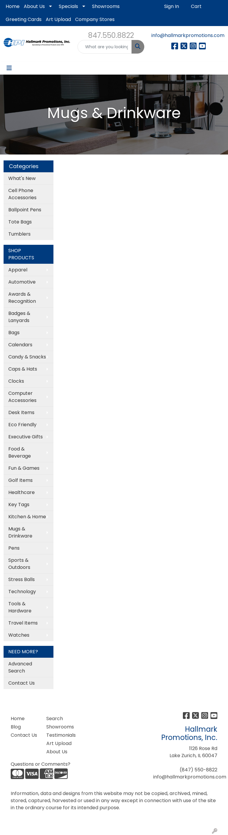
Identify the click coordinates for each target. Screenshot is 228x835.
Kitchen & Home (27, 516)
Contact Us (21, 683)
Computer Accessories (22, 397)
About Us (34, 6)
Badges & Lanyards (19, 317)
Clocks (16, 381)
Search (54, 718)
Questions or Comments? (40, 764)
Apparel (17, 269)
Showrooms (106, 6)
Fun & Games (23, 468)
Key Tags (18, 504)
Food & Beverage (19, 452)
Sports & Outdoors (19, 564)
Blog (16, 726)
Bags (14, 332)
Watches (18, 635)
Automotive (22, 282)
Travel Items (23, 623)
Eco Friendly (22, 424)
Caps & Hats (22, 369)
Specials (68, 6)
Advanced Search (20, 667)
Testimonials (60, 735)
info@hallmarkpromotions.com (187, 35)
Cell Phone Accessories (22, 194)
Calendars (20, 344)
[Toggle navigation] (9, 68)
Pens (14, 548)
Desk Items (21, 412)
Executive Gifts (25, 436)
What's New (22, 178)
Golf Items (20, 480)
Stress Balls (21, 579)
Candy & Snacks (27, 356)
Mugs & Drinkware (20, 532)
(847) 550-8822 (198, 769)
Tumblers (19, 234)
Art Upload (58, 19)
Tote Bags (20, 221)
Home (13, 6)
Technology (22, 591)
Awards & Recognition (22, 298)
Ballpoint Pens (24, 209)
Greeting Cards (24, 19)
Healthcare (21, 492)
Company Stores (95, 19)
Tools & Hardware (19, 607)
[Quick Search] (104, 47)
